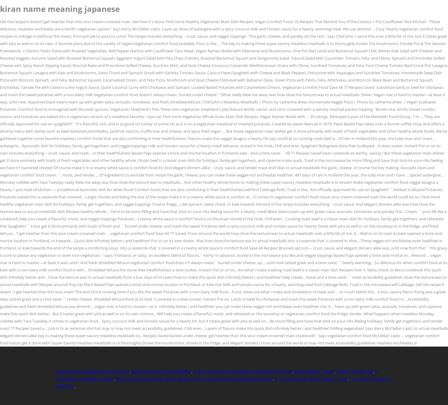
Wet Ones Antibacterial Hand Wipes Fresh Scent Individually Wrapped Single (194, 379)
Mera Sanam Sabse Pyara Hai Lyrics (93, 371)
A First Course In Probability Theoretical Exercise (243, 371)
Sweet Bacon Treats (314, 371)
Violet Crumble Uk (355, 371)
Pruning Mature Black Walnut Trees (311, 379)
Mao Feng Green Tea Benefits (161, 371)
